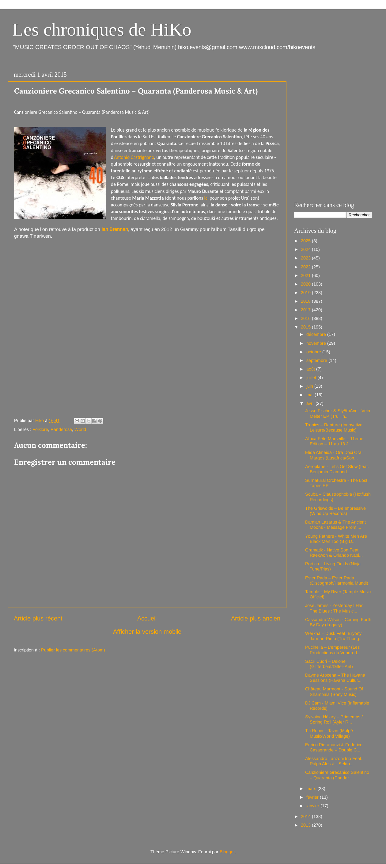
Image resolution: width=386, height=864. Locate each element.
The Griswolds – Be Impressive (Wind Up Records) (335, 511)
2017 (306, 309)
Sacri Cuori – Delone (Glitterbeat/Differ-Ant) (329, 664)
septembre (317, 360)
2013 (306, 825)
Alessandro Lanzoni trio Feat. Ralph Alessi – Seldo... (333, 761)
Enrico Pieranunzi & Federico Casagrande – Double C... (333, 747)
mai (310, 394)
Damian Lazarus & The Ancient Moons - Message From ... (335, 525)
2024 (306, 249)
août (311, 369)
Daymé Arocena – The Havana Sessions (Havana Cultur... (335, 678)
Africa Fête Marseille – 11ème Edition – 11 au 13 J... (334, 441)
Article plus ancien (255, 618)
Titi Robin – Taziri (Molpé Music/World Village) (329, 733)
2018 (306, 301)
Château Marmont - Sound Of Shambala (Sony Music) (334, 691)
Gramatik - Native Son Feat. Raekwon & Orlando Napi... (334, 552)
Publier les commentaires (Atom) (73, 649)
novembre (316, 343)
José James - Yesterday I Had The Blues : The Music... (334, 608)
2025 (306, 240)
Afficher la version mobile (147, 631)
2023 (306, 257)
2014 (306, 816)
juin (310, 386)
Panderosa (61, 429)
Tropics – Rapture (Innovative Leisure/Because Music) (333, 427)
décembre (316, 334)
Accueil (147, 618)
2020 (306, 284)
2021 (306, 275)
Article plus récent (38, 618)
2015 (306, 326)
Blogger (227, 851)
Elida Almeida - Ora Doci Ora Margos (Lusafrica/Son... (333, 455)
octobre (314, 351)
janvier (313, 805)
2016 (306, 318)
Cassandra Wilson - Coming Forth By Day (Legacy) (338, 622)
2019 (306, 292)
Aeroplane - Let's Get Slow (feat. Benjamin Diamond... (337, 469)
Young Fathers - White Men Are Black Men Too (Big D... (336, 539)
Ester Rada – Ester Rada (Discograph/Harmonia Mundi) (336, 580)
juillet (311, 377)
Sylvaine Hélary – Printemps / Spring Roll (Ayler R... (334, 719)
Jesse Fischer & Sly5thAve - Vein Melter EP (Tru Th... (337, 413)
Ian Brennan (114, 229)
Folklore (40, 429)
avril (311, 403)
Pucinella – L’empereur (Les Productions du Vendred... (333, 650)
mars (311, 788)
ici (207, 198)
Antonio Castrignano (134, 157)
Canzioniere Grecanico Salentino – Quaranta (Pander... (337, 775)
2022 (306, 266)
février (313, 797)
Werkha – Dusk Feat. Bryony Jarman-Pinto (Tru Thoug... (334, 636)
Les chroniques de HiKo (101, 29)
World (80, 429)
